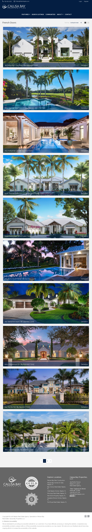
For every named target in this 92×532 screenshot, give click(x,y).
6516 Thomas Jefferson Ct (14, 193)
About (59, 14)
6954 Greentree (11, 236)
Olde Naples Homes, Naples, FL (56, 491)
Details (84, 65)
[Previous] (41, 461)
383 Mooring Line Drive (13, 65)
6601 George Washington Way (16, 108)
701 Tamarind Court (12, 322)
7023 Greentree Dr (12, 450)
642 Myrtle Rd (10, 407)
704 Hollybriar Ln (11, 151)
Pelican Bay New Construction (56, 480)
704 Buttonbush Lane (13, 279)
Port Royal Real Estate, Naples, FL (57, 502)
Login (80, 1)
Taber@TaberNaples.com (77, 494)
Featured (25, 14)
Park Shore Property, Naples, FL (56, 495)
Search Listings (38, 14)
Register (86, 1)
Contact (68, 14)
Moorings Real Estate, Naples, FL (56, 493)
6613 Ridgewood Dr (12, 364)
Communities (50, 14)
